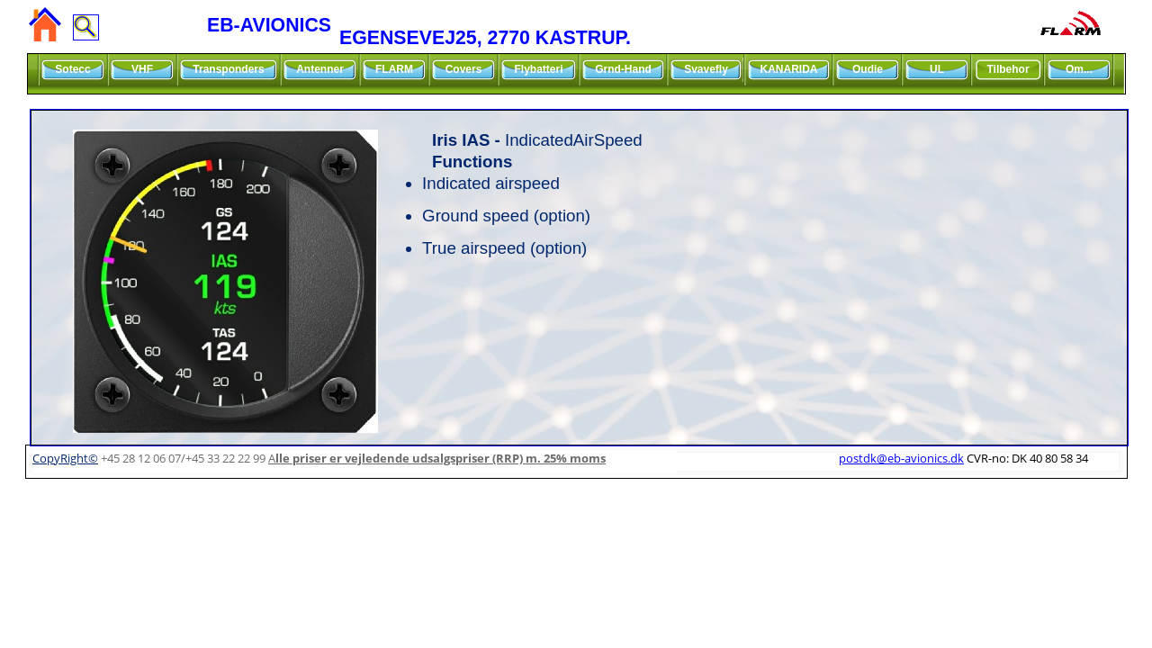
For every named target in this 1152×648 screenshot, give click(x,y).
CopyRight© (65, 458)
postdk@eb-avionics (901, 458)
